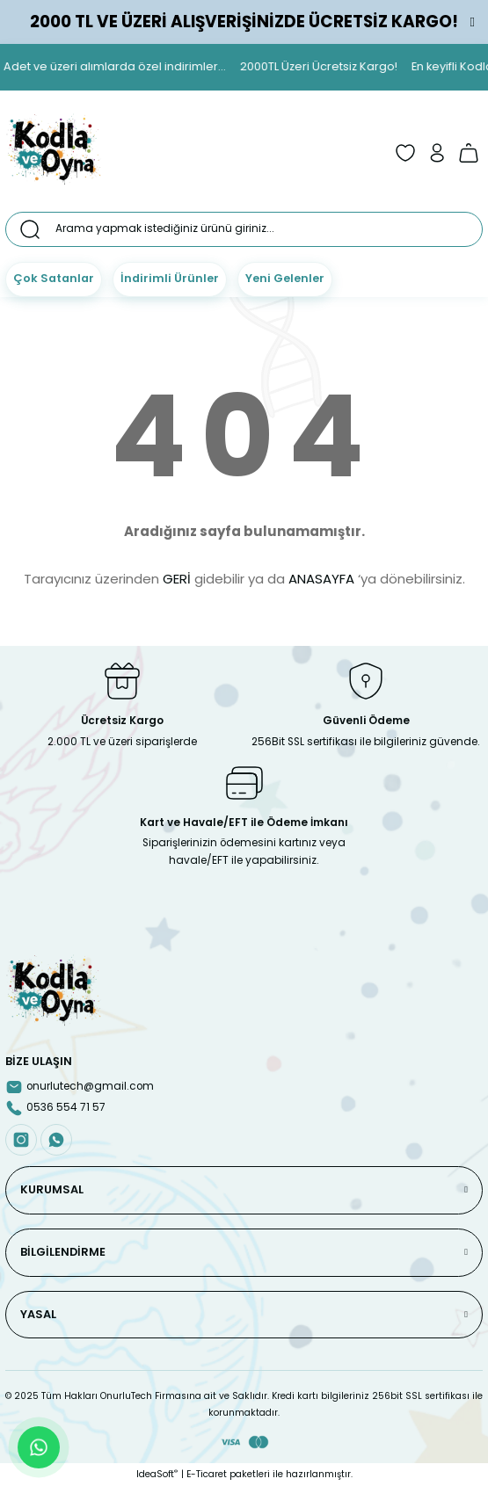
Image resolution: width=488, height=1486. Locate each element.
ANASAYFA (321, 578)
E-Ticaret (206, 1474)
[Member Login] (437, 153)
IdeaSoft (157, 1474)
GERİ (177, 578)
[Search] (244, 229)
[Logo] (53, 153)
